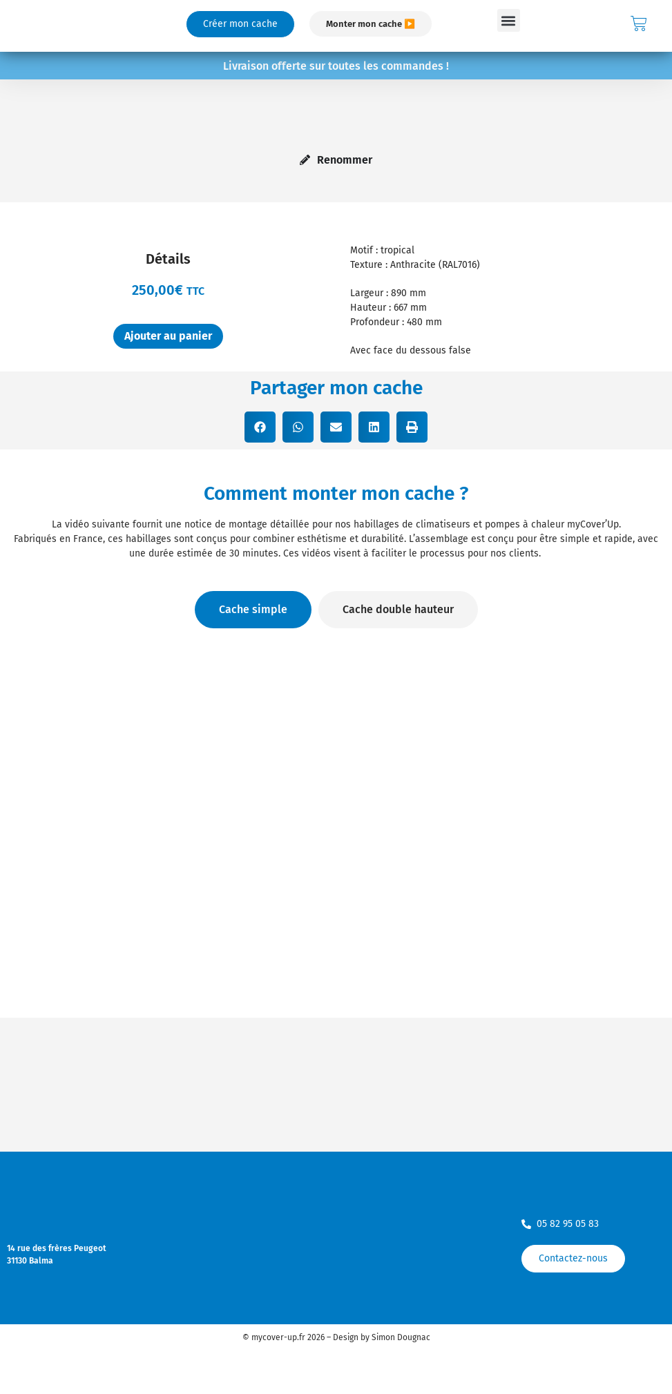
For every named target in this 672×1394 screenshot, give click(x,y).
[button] (508, 20)
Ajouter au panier (168, 335)
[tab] (253, 609)
